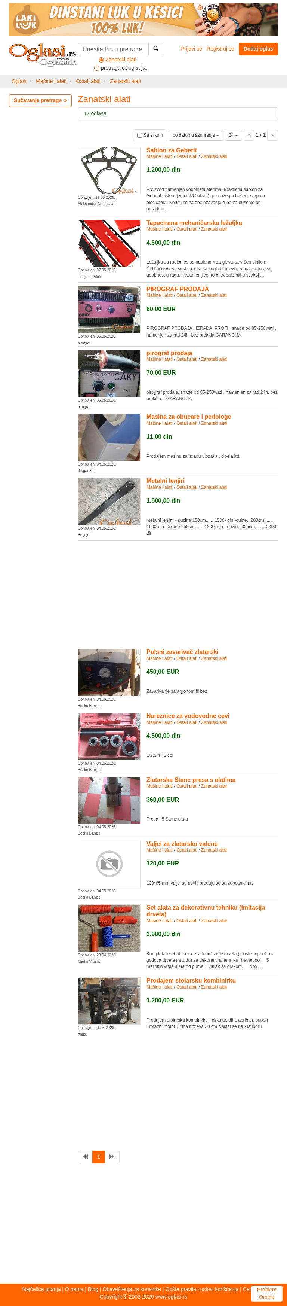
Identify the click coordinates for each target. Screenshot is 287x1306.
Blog (93, 1289)
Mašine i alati (51, 81)
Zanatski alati (125, 81)
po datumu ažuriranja (196, 135)
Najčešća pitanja (41, 1289)
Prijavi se (191, 49)
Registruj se (220, 49)
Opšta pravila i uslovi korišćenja (201, 1289)
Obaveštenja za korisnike (132, 1289)
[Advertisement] (178, 593)
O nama (74, 1289)
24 (233, 135)
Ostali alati (88, 81)
